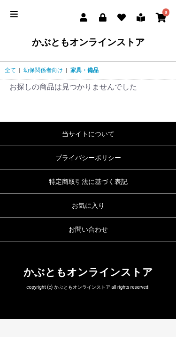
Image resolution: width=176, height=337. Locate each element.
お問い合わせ (88, 229)
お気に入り (88, 205)
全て (10, 70)
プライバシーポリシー (88, 157)
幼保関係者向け (43, 70)
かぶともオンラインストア (88, 42)
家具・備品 (84, 70)
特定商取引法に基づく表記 (88, 181)
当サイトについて (88, 134)
